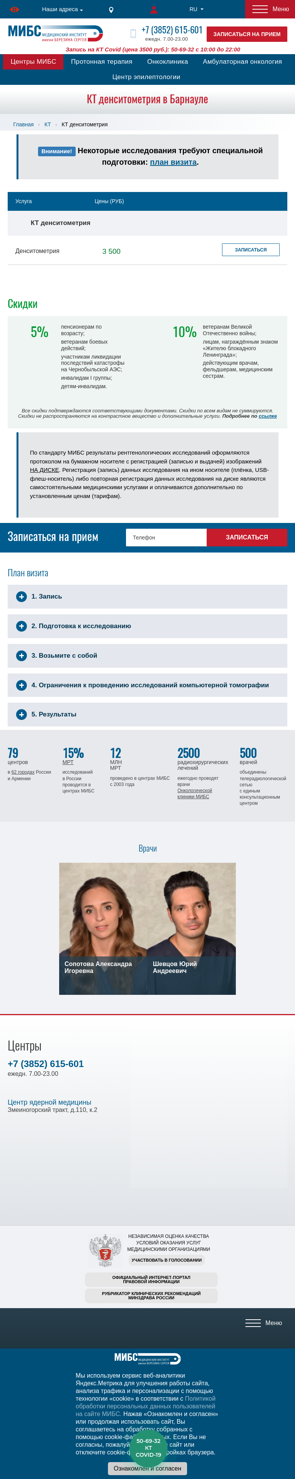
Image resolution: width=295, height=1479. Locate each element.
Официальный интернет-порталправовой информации (151, 1279)
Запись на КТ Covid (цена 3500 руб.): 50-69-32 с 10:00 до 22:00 (153, 49)
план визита (173, 162)
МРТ (68, 762)
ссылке (268, 416)
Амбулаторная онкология (242, 61)
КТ (48, 124)
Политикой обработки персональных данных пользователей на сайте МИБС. (145, 1406)
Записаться (251, 250)
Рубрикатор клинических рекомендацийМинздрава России (151, 1295)
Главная (23, 124)
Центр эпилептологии (146, 77)
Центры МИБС (33, 61)
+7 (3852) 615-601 (172, 30)
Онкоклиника (167, 61)
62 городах (23, 772)
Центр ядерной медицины (49, 1102)
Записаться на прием (247, 34)
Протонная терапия (102, 61)
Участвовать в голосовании (167, 1260)
